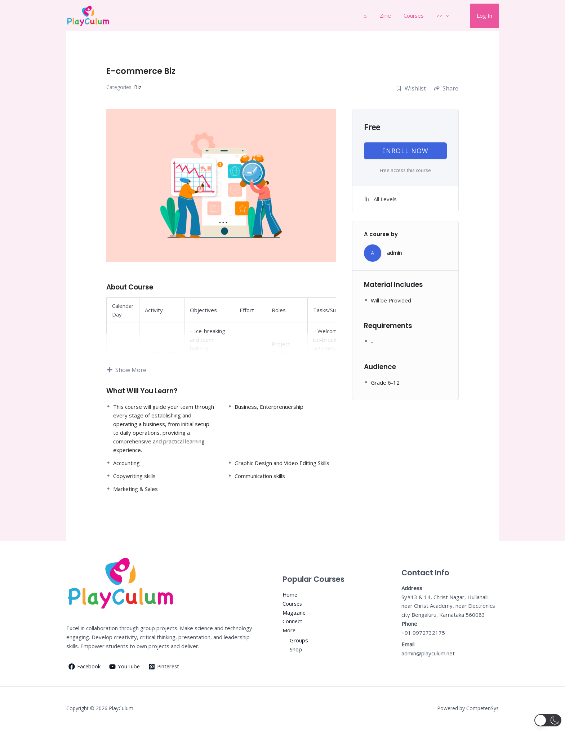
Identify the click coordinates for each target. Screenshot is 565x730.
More (289, 630)
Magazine (294, 612)
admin (394, 252)
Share (446, 88)
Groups (299, 640)
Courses (419, 15)
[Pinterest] (165, 666)
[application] (449, 16)
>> (446, 16)
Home (290, 594)
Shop (296, 649)
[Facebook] (84, 666)
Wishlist (411, 88)
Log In (485, 15)
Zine (392, 15)
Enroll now (405, 150)
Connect (292, 621)
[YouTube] (125, 666)
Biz (137, 87)
